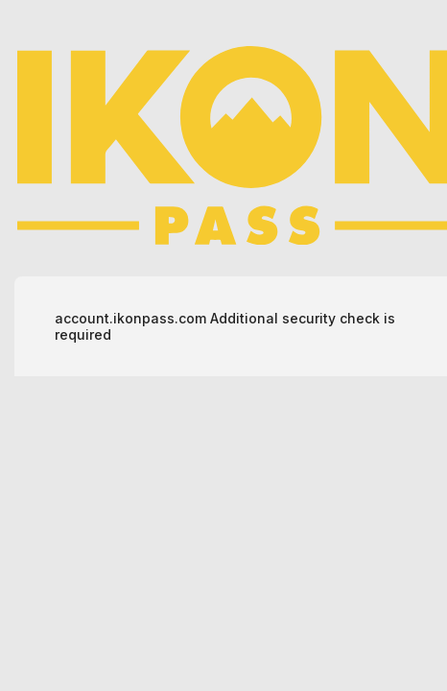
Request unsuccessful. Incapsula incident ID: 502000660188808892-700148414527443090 (223, 345)
